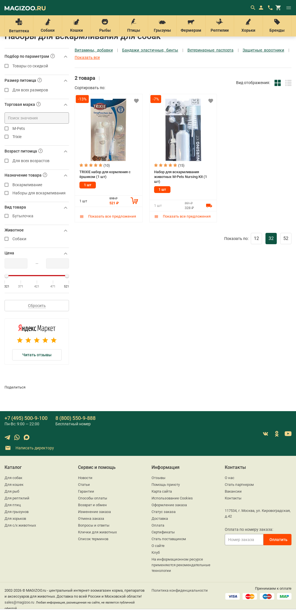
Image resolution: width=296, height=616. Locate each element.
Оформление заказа (169, 505)
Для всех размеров (37, 90)
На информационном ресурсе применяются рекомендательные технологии (181, 565)
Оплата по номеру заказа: (249, 529)
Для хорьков (15, 518)
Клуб (156, 552)
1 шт (87, 185)
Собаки (47, 25)
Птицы (134, 25)
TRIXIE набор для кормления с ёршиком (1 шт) (105, 174)
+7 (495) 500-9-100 (26, 418)
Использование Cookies (172, 498)
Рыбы (105, 25)
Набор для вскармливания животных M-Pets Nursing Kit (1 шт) (180, 176)
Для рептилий (17, 498)
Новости (85, 478)
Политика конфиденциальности (180, 590)
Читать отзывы (36, 355)
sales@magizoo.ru (19, 602)
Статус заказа (164, 512)
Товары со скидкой (37, 66)
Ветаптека (19, 25)
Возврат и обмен (92, 505)
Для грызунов (17, 512)
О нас (229, 478)
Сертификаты (163, 532)
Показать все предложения (107, 216)
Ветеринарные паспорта (210, 50)
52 (285, 238)
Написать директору (29, 448)
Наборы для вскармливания (37, 193)
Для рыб (12, 491)
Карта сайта (162, 491)
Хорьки (248, 25)
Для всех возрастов (37, 161)
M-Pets (37, 128)
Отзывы (158, 478)
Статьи (84, 484)
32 (271, 238)
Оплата (158, 525)
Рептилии (220, 25)
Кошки (76, 25)
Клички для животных (97, 532)
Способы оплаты (92, 498)
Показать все (87, 57)
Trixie (37, 137)
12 (256, 238)
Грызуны (162, 25)
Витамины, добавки (94, 50)
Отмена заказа (91, 518)
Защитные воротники (263, 50)
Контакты (233, 498)
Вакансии (233, 491)
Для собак (13, 478)
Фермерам (191, 25)
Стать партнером (239, 484)
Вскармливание (37, 185)
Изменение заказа (94, 512)
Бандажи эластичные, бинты (150, 50)
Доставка (160, 518)
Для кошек (14, 484)
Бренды (277, 25)
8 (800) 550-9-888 (75, 418)
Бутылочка (37, 216)
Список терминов (93, 539)
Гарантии (86, 491)
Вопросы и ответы (93, 525)
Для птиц (13, 505)
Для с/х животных (20, 525)
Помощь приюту (166, 484)
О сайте (158, 546)
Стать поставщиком (169, 539)
